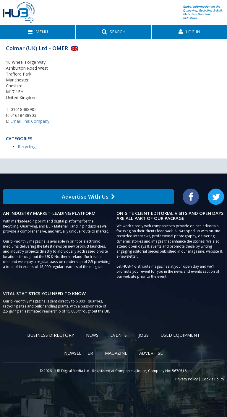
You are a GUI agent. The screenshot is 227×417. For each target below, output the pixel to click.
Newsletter (78, 353)
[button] (37, 32)
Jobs (144, 335)
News (92, 335)
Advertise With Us (88, 196)
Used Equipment (180, 335)
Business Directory (50, 335)
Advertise (151, 353)
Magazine (116, 353)
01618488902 (24, 109)
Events (118, 335)
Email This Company (29, 121)
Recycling (26, 146)
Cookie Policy (213, 379)
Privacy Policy (186, 379)
